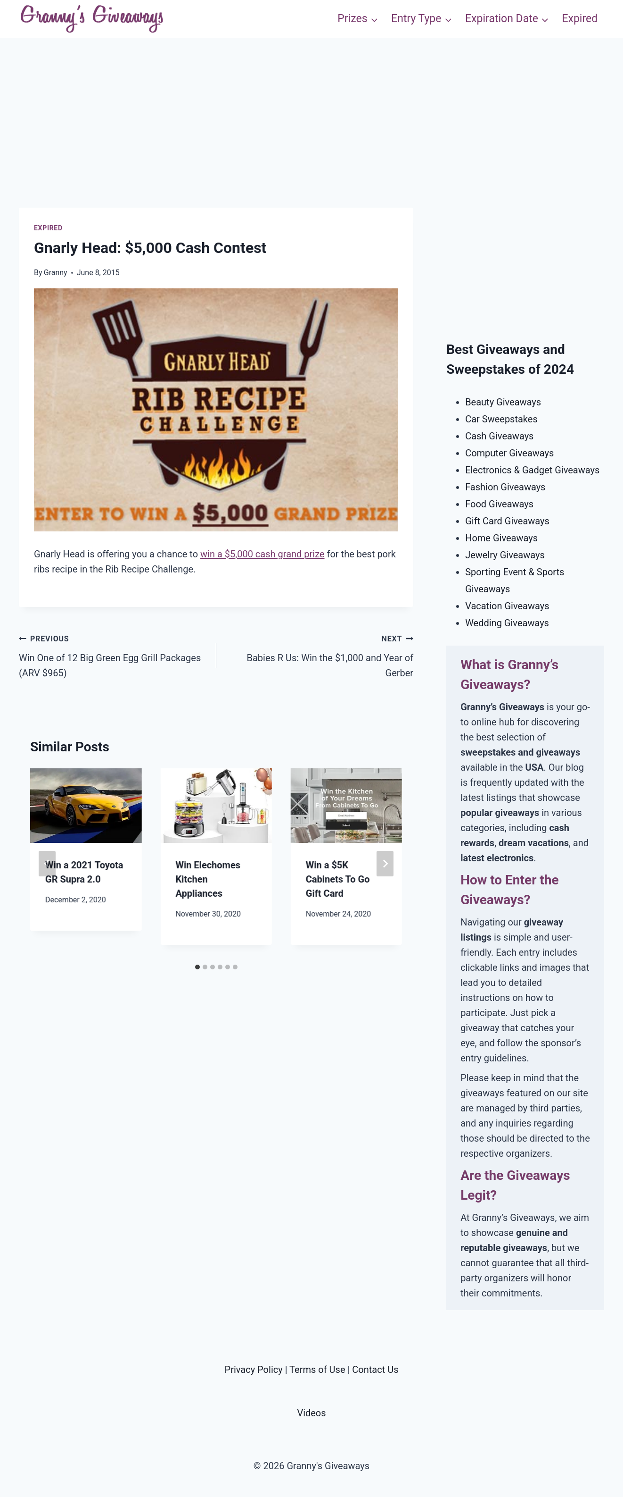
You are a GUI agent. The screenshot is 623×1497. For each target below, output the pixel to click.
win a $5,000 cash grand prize (262, 554)
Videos (311, 1413)
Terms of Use (317, 1369)
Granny (55, 272)
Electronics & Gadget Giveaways (532, 470)
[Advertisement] (311, 142)
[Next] (385, 863)
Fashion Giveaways (505, 487)
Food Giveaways (499, 504)
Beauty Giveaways (503, 402)
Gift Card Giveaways (507, 521)
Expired (580, 18)
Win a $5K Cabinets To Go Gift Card (338, 879)
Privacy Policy (254, 1369)
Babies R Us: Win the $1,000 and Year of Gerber (320, 655)
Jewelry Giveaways (505, 555)
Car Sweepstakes (501, 419)
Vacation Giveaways (507, 606)
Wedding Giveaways (507, 623)
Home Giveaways (501, 538)
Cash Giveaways (499, 436)
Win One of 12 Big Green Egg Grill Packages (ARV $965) (113, 655)
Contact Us (375, 1369)
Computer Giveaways (509, 453)
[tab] (197, 967)
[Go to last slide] (47, 863)
